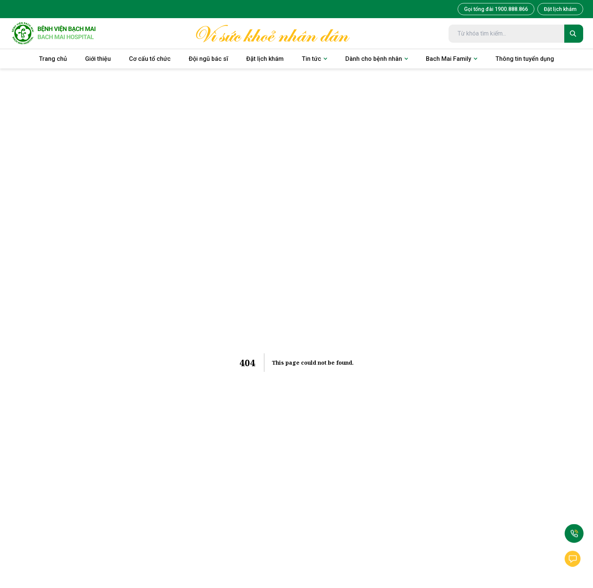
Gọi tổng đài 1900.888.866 (496, 9)
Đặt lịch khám (560, 9)
